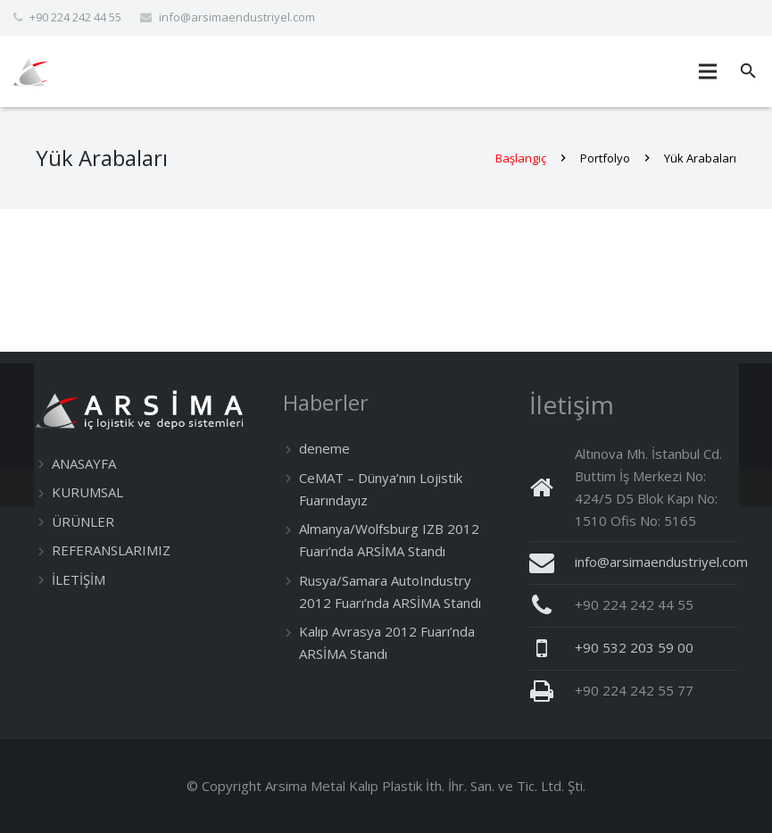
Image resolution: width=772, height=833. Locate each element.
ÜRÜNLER (83, 521)
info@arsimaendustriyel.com (237, 17)
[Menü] (707, 71)
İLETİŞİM (78, 579)
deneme (324, 448)
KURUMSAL (87, 492)
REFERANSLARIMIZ (111, 550)
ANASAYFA (84, 463)
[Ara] (748, 71)
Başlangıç (520, 158)
